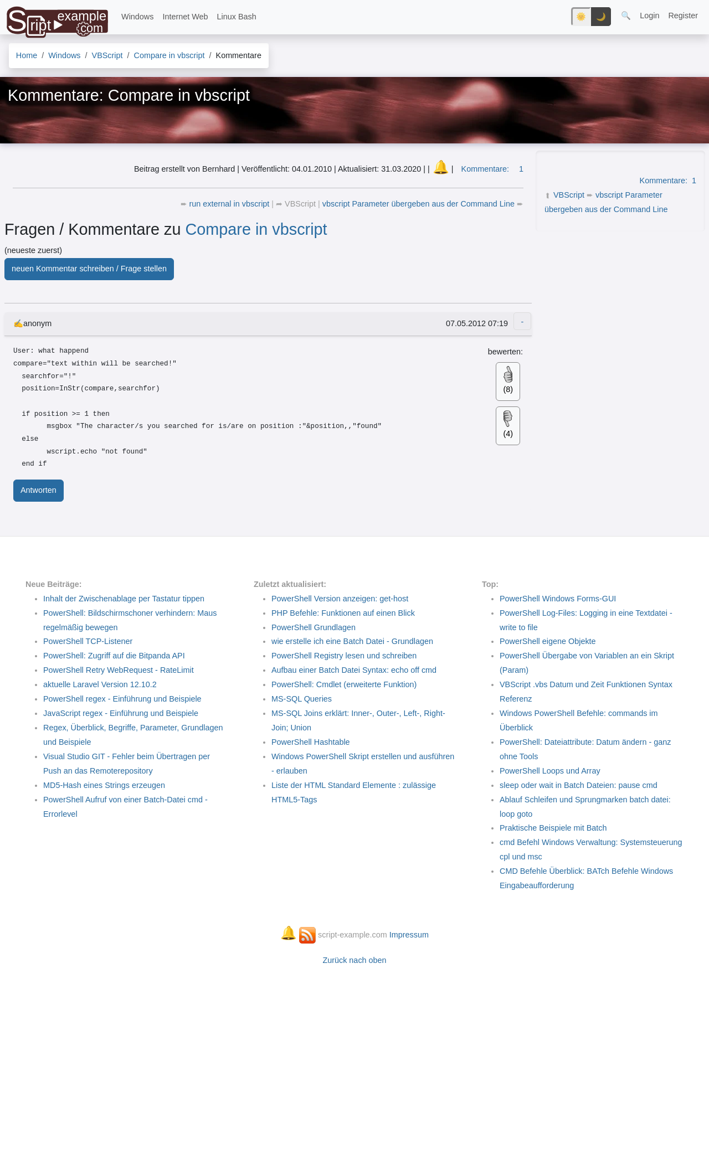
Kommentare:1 (668, 180)
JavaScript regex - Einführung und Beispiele (120, 713)
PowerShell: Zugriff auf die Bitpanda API (114, 655)
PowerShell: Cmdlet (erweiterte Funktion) (344, 684)
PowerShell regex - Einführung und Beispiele (122, 698)
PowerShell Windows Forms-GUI (558, 598)
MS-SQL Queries (301, 698)
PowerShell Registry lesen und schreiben (344, 655)
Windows (137, 16)
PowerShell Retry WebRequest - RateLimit (118, 670)
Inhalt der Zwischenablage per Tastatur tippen (123, 598)
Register (683, 15)
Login (649, 15)
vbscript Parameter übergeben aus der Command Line (419, 203)
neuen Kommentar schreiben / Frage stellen (89, 268)
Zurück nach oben (354, 960)
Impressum (409, 934)
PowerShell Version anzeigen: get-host (339, 598)
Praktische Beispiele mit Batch (553, 827)
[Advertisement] (619, 305)
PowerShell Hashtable (310, 742)
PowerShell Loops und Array (550, 770)
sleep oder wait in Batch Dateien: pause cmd (578, 785)
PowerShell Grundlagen (313, 627)
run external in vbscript (230, 203)
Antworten (38, 490)
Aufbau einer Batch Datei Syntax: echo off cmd (353, 670)
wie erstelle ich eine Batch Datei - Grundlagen (352, 641)
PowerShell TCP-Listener (87, 641)
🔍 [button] (626, 15)
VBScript (568, 194)
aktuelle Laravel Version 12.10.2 (100, 684)
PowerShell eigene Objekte (548, 641)
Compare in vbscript (256, 229)
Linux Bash (236, 16)
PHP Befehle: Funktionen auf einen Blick (343, 613)
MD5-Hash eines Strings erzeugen (104, 785)
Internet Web (185, 16)
